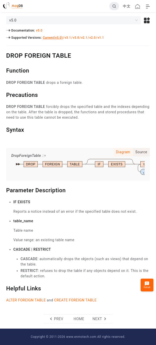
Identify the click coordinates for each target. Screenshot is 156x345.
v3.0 (76, 37)
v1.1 (101, 37)
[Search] (114, 6)
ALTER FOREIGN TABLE (26, 300)
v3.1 (68, 37)
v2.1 (84, 37)
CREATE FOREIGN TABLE (75, 300)
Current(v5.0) (53, 37)
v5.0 (39, 30)
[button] (147, 20)
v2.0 (92, 37)
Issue (147, 285)
